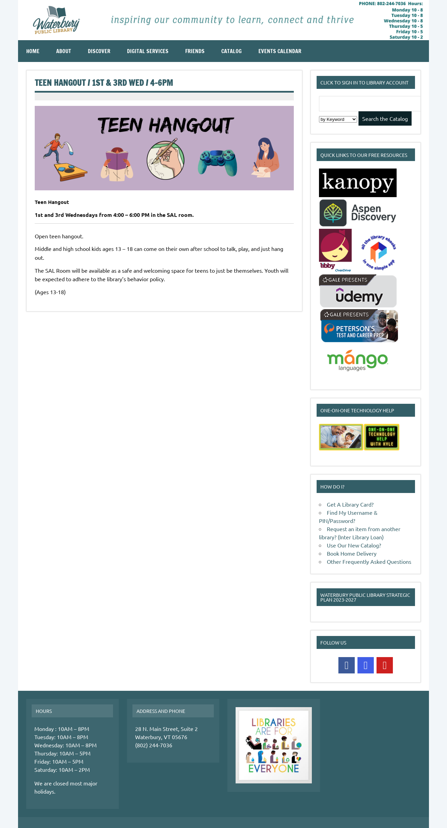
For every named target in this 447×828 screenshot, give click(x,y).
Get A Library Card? (350, 504)
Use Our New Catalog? (354, 545)
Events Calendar (279, 51)
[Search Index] (338, 119)
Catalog (231, 51)
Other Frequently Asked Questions (369, 561)
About (63, 51)
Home (32, 51)
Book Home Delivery (352, 553)
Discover (99, 51)
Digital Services (148, 51)
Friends (195, 51)
